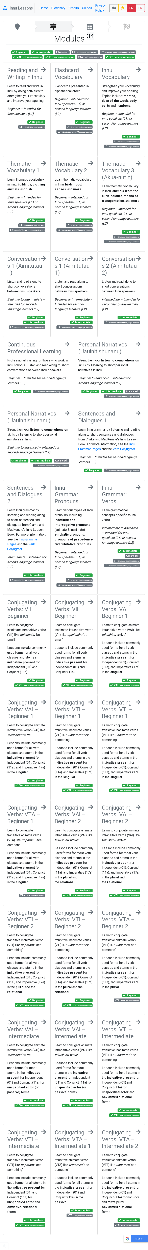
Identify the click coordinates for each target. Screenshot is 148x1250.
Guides (87, 8)
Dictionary (58, 8)
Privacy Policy (100, 8)
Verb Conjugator (124, 449)
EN (131, 8)
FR (140, 8)
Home (44, 8)
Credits (74, 8)
